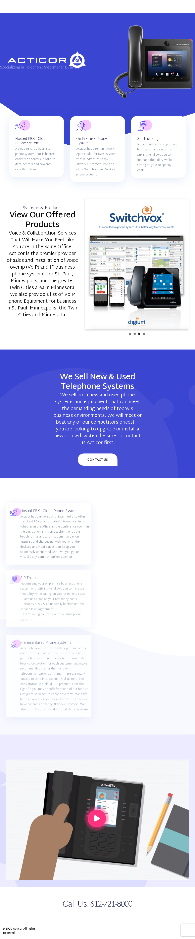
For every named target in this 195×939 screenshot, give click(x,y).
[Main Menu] (9, 6)
